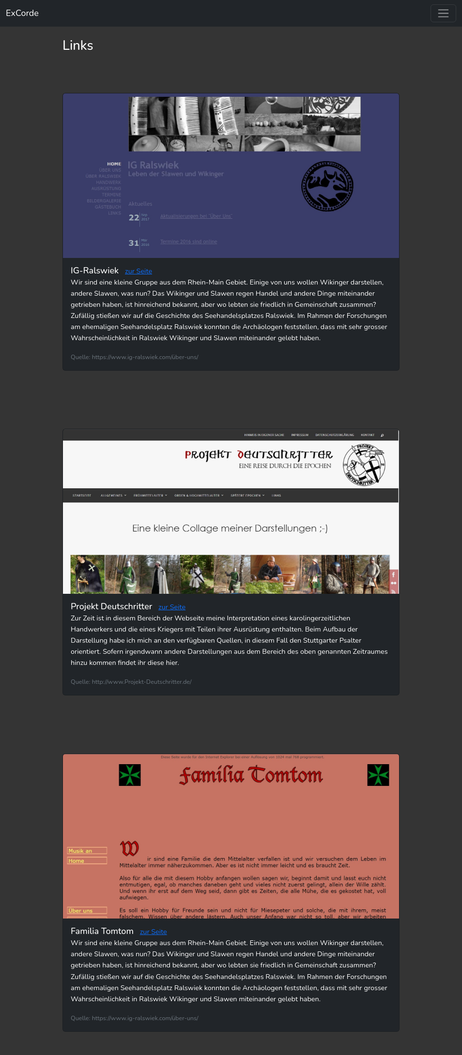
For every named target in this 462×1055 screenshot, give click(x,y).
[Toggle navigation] (443, 13)
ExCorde (22, 13)
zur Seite (138, 271)
